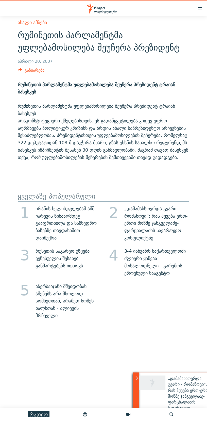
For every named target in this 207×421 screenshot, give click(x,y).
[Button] (31, 71)
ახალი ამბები (32, 22)
